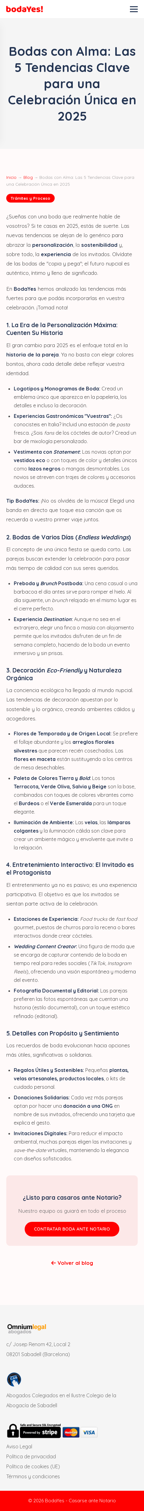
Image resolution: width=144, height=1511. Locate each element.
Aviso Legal (19, 1446)
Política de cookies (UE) (33, 1466)
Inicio (11, 177)
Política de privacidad (31, 1456)
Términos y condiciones (33, 1476)
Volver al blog (72, 1263)
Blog (28, 177)
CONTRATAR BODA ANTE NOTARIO (72, 1229)
